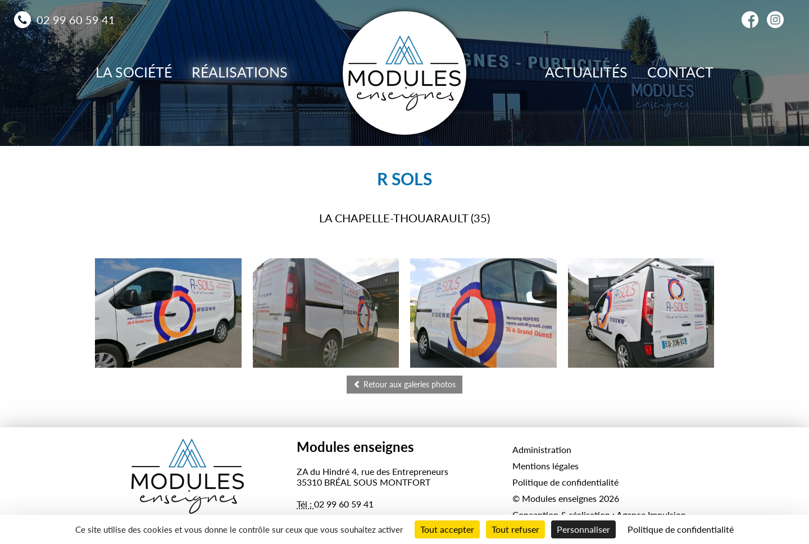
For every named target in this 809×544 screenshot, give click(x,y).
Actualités (586, 71)
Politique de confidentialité (565, 482)
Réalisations (240, 71)
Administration (541, 449)
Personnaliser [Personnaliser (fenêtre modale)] (583, 529)
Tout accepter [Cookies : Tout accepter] (447, 529)
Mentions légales (545, 465)
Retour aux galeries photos (404, 384)
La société (134, 71)
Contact (680, 71)
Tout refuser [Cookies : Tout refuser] (515, 529)
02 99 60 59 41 (76, 19)
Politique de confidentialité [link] (681, 529)
